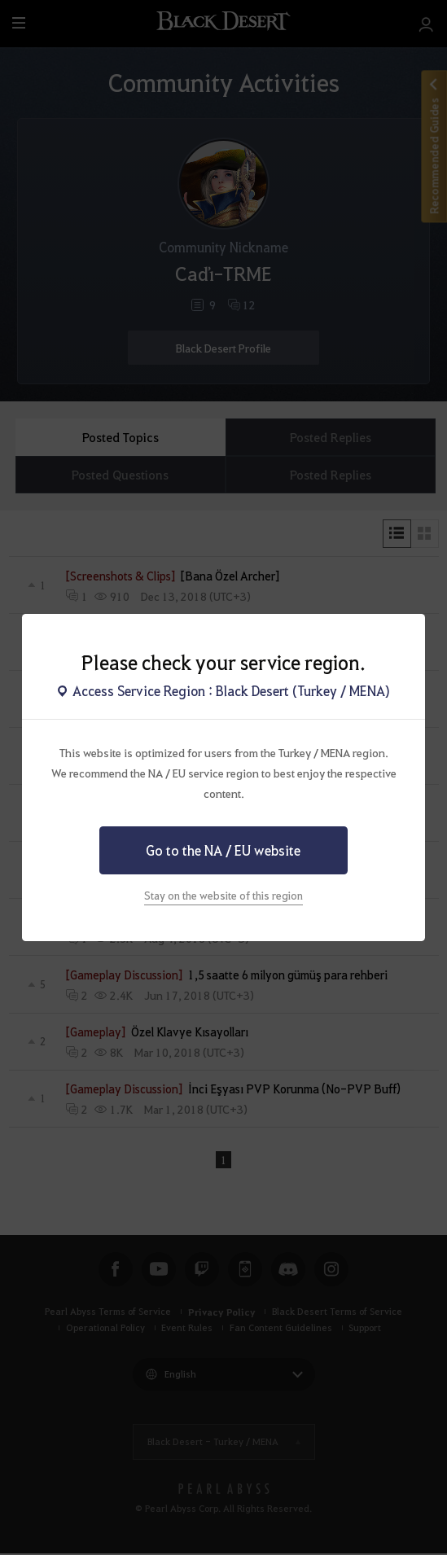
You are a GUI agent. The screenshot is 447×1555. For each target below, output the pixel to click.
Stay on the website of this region (223, 895)
